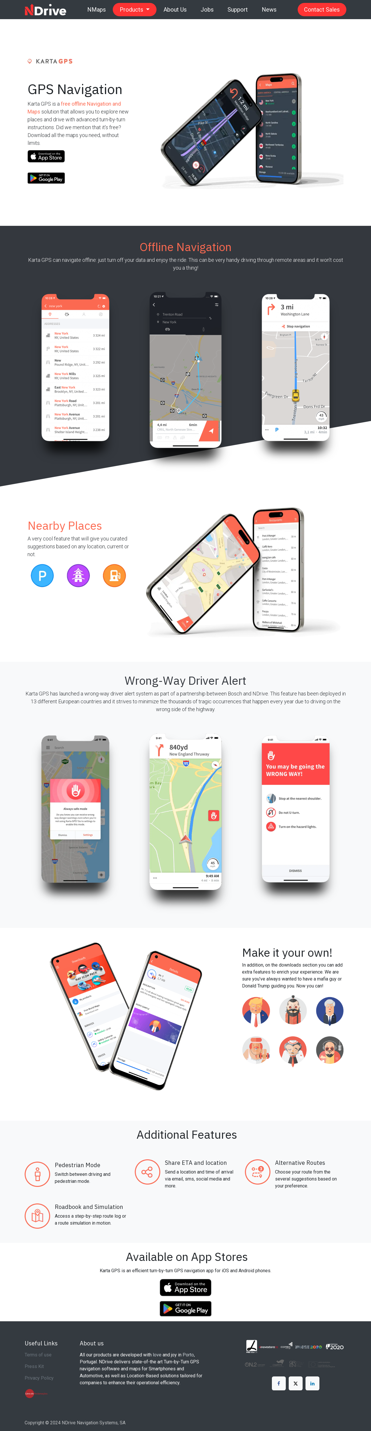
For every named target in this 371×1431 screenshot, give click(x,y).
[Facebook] (279, 1383)
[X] (296, 1383)
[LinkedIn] (312, 1383)
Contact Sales (322, 9)
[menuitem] (96, 9)
